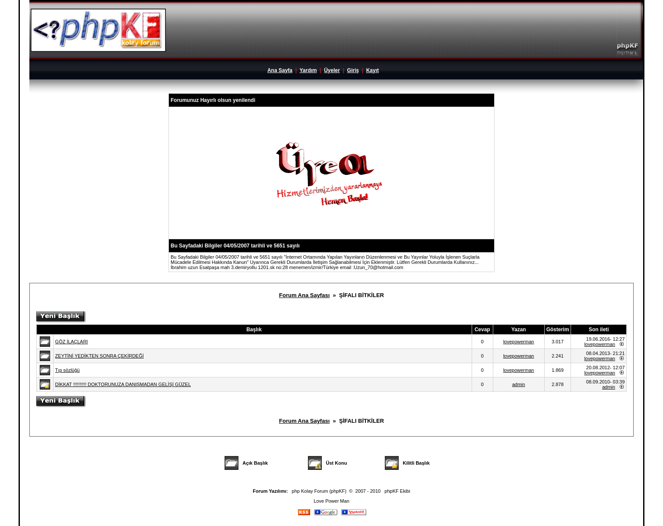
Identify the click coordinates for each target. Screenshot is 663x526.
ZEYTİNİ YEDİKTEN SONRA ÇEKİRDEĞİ (99, 355)
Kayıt (372, 70)
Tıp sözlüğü (67, 370)
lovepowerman (518, 341)
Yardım (308, 70)
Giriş (353, 70)
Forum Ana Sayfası (304, 295)
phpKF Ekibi (397, 491)
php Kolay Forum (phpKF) (319, 491)
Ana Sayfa (279, 70)
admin (518, 384)
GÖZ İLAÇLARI (71, 341)
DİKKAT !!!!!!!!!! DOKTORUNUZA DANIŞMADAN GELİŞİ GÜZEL (123, 384)
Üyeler (332, 70)
